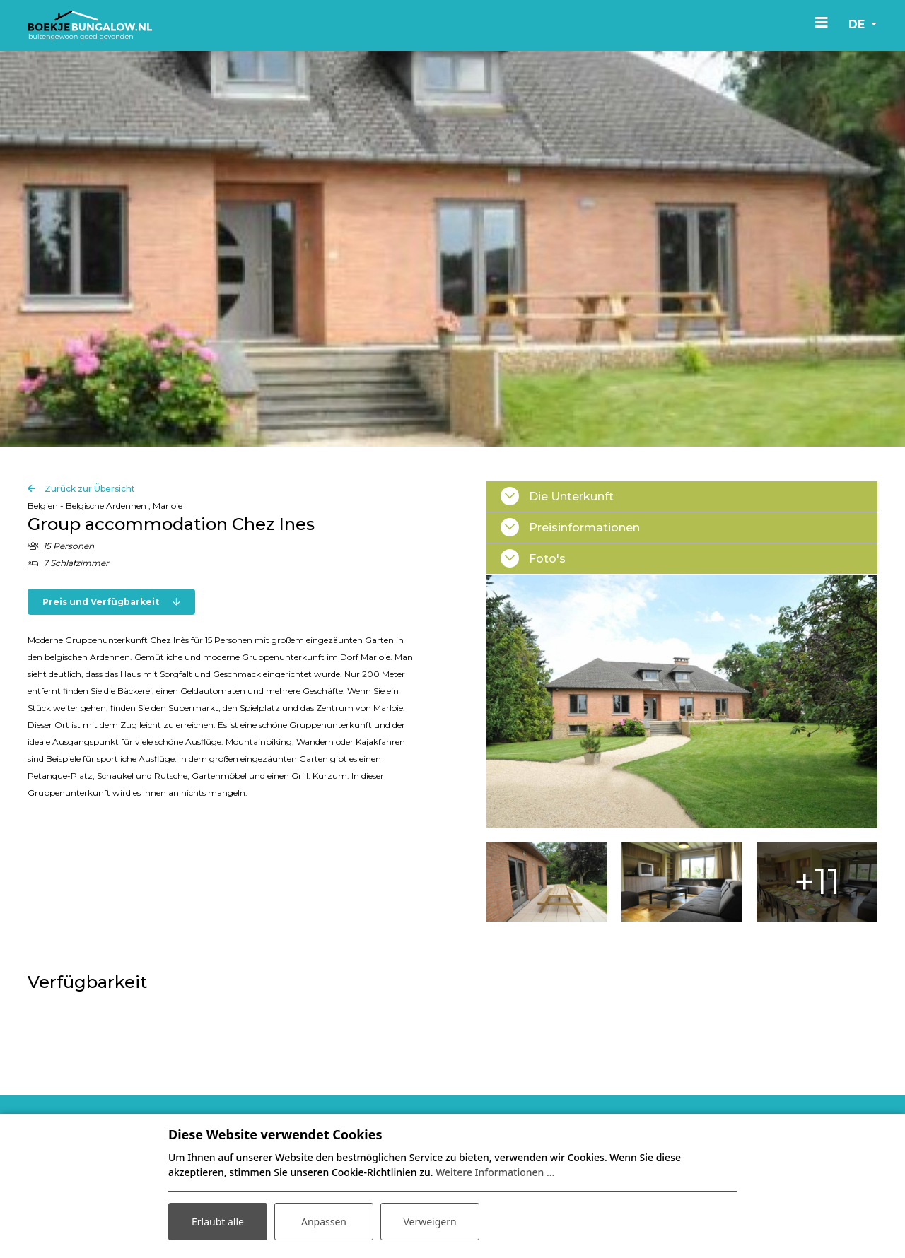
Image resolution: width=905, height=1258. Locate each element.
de (858, 24)
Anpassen (323, 1221)
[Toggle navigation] (821, 22)
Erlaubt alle (218, 1221)
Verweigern (429, 1221)
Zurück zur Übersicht (88, 532)
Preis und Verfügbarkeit (111, 645)
